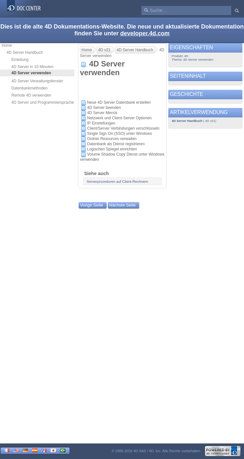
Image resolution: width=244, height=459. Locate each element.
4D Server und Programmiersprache (42, 102)
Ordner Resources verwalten (112, 138)
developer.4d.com (145, 33)
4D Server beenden (104, 107)
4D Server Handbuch (24, 52)
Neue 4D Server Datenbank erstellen (119, 102)
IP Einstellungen (101, 123)
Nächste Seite (122, 205)
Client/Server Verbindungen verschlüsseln (123, 128)
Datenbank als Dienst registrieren (116, 144)
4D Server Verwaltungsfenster (37, 81)
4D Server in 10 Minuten (32, 67)
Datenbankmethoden (29, 88)
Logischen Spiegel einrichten (112, 149)
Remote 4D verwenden (31, 95)
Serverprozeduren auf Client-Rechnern (117, 181)
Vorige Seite (91, 205)
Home (7, 45)
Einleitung (20, 59)
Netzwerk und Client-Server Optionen (119, 118)
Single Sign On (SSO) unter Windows (119, 133)
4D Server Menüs (102, 113)
